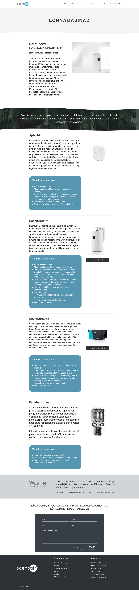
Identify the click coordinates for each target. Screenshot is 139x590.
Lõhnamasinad (95, 4)
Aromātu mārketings (60, 563)
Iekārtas (56, 566)
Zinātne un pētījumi (60, 568)
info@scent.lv (101, 577)
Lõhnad (105, 4)
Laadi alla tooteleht (97, 260)
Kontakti (56, 571)
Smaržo (56, 574)
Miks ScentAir (69, 4)
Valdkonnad (81, 4)
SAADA (92, 547)
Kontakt (113, 4)
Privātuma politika (60, 577)
